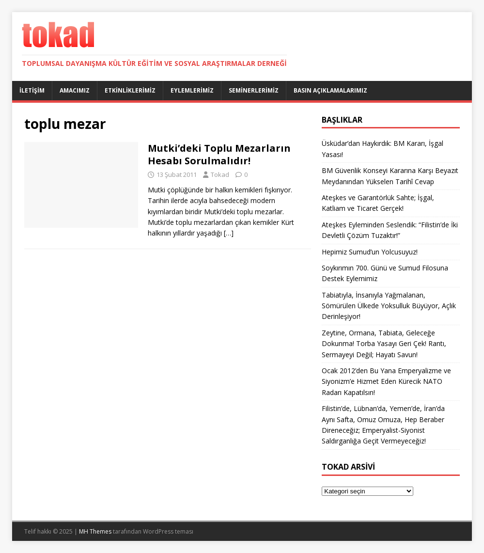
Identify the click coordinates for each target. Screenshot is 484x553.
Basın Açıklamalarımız (330, 90)
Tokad (220, 174)
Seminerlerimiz (254, 90)
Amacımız (75, 90)
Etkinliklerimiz (130, 90)
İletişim (32, 90)
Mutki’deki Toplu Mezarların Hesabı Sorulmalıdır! (219, 154)
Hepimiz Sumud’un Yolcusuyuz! (370, 251)
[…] (229, 232)
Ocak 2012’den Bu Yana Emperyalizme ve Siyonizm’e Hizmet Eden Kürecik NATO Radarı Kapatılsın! (386, 381)
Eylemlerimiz (192, 90)
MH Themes (95, 531)
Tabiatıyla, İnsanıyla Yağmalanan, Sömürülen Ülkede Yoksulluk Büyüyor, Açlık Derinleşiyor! (389, 305)
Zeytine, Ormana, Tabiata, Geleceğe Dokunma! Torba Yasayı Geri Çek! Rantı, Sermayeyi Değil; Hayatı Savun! (384, 343)
